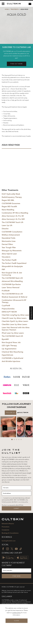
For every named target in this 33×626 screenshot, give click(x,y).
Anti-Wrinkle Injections (11, 361)
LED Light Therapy (9, 345)
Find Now (16, 576)
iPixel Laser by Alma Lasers (13, 333)
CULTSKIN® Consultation (12, 232)
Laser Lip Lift (7, 225)
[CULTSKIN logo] (13, 4)
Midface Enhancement (11, 235)
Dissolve (5, 229)
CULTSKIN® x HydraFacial (12, 358)
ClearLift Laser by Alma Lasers (14, 318)
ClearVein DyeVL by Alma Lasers (15, 321)
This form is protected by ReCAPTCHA (12, 505)
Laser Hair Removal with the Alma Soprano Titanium (15, 328)
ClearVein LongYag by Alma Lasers (16, 315)
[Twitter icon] (12, 548)
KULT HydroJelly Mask (11, 194)
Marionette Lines (8, 241)
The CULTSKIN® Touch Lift (12, 222)
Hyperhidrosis (7, 355)
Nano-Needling (8, 210)
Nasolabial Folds (8, 238)
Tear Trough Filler (9, 247)
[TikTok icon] (20, 548)
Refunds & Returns (8, 523)
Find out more (16, 63)
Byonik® (5, 339)
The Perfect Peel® (9, 260)
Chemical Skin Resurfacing (12, 352)
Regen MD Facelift (9, 206)
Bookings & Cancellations (10, 533)
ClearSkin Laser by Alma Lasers (14, 324)
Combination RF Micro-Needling (15, 213)
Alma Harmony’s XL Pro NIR (13, 219)
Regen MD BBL (8, 200)
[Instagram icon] (7, 548)
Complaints (5, 530)
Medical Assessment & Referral (14, 297)
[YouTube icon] (16, 548)
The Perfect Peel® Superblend (14, 263)
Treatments (15, 9)
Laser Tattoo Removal (10, 287)
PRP (3, 269)
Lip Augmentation (9, 349)
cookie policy (16, 612)
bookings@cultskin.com (8, 541)
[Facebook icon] (3, 548)
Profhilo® (6, 291)
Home (7, 9)
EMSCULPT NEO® (9, 312)
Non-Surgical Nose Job (11, 342)
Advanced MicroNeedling (12, 281)
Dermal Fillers (7, 244)
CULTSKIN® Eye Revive (11, 284)
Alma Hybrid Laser (9, 254)
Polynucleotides (8, 309)
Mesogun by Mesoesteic (12, 250)
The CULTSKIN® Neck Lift (12, 278)
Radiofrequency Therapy (12, 197)
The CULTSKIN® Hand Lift (12, 336)
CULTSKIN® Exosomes (11, 203)
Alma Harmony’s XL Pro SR (13, 216)
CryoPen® (6, 305)
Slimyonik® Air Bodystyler (12, 266)
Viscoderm (6, 257)
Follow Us (10, 412)
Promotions (5, 527)
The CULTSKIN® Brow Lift (12, 294)
